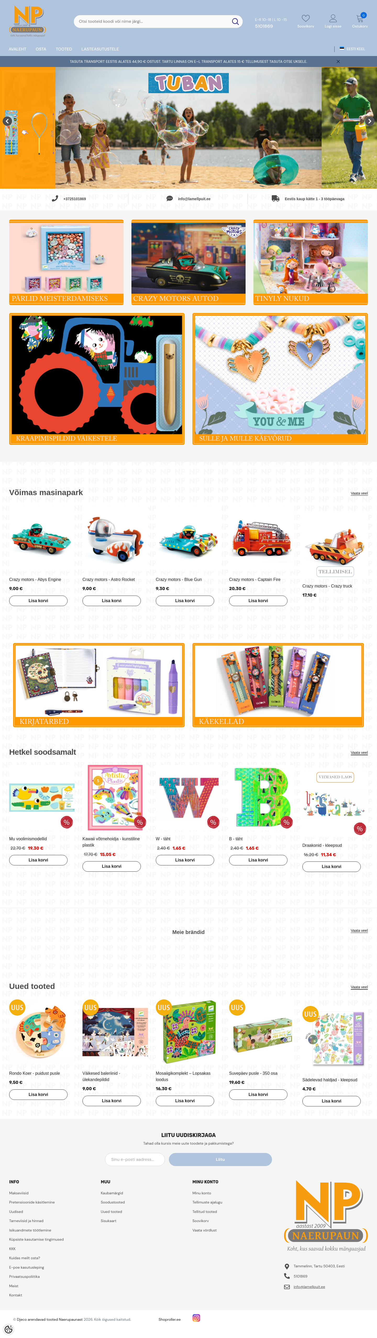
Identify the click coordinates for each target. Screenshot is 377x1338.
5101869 (264, 26)
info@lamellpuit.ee (309, 1286)
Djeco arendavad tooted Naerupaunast (50, 1319)
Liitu (248, 1159)
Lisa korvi (35, 600)
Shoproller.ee (170, 1319)
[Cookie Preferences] (8, 1329)
